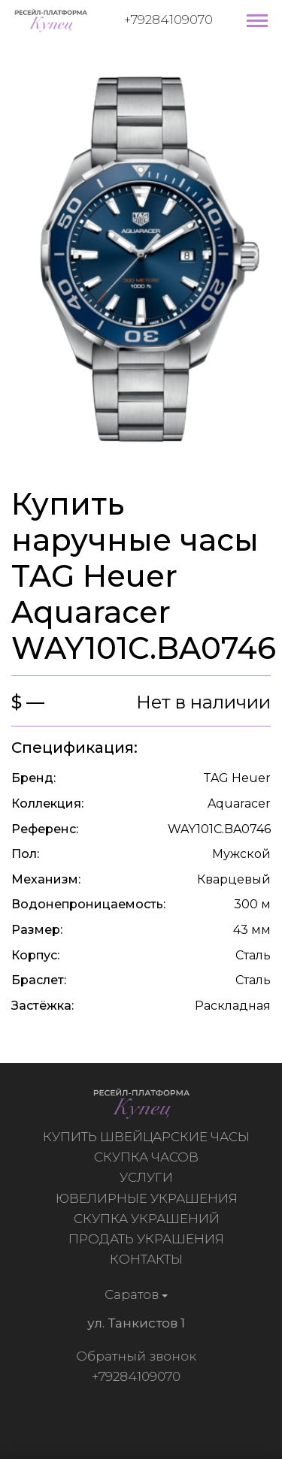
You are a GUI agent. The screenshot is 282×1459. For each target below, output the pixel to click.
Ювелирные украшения (148, 1198)
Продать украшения (148, 1238)
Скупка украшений (148, 1218)
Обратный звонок (134, 1356)
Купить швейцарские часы (147, 1136)
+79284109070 (168, 19)
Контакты (147, 1259)
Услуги (147, 1177)
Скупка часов (148, 1156)
